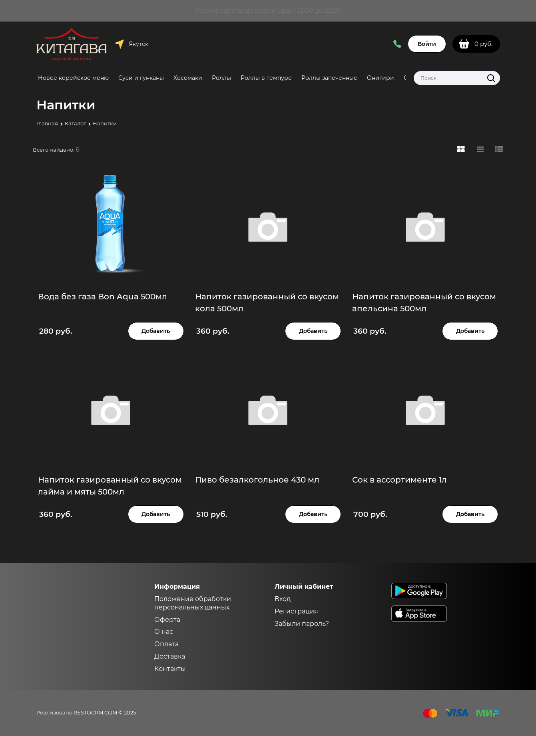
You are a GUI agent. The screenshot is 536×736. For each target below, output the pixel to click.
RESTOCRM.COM (95, 712)
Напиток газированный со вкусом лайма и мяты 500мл (110, 486)
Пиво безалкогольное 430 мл (257, 480)
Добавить (155, 330)
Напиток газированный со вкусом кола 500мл (267, 302)
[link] (461, 149)
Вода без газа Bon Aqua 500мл (102, 296)
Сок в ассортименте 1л (399, 480)
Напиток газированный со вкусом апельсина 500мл (424, 302)
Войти (427, 43)
